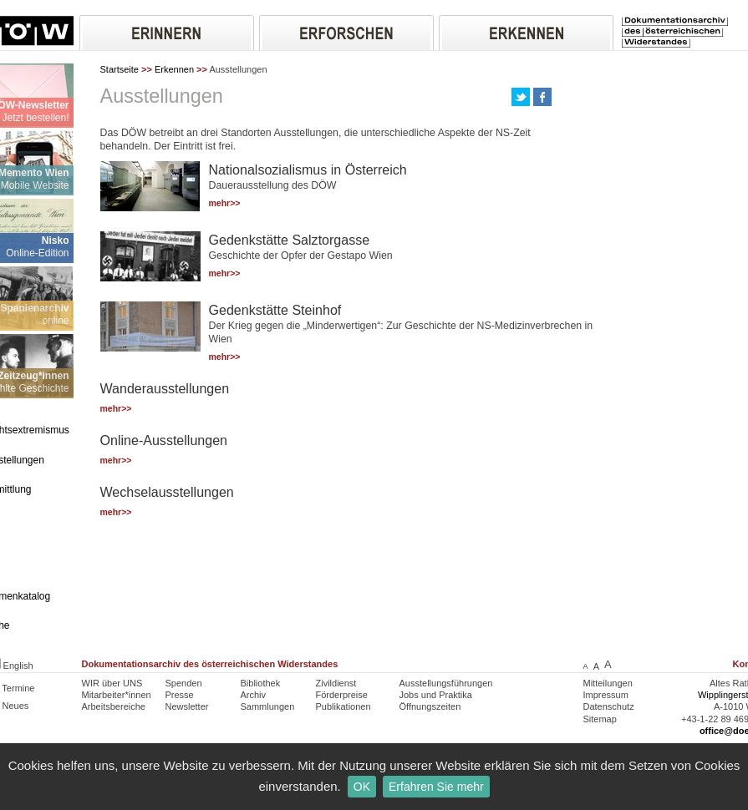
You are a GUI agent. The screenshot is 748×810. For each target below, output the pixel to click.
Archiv (254, 695)
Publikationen (343, 706)
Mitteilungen (608, 683)
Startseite (119, 69)
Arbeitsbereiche (113, 706)
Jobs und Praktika (435, 695)
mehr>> (225, 203)
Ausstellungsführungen (446, 683)
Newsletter (187, 706)
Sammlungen (268, 706)
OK (362, 786)
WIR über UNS (112, 683)
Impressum (605, 695)
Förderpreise (342, 695)
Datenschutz (608, 706)
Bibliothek (261, 683)
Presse (179, 695)
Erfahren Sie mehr (436, 786)
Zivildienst (336, 683)
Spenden (183, 683)
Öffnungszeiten (430, 706)
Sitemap (600, 719)
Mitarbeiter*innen (116, 695)
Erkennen (174, 69)
